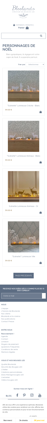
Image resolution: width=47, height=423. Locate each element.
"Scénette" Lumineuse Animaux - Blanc (23, 156)
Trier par (21, 64)
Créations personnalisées (11, 372)
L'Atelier (4, 369)
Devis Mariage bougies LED (12, 375)
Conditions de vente (9, 349)
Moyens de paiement (10, 344)
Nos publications (8, 319)
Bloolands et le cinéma (10, 316)
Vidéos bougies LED (9, 380)
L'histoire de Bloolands (10, 311)
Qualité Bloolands (8, 364)
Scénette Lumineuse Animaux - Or (23, 206)
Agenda (4, 336)
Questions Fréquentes (10, 347)
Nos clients (5, 314)
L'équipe (4, 308)
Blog (9, 395)
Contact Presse (7, 321)
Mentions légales (8, 352)
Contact (4, 339)
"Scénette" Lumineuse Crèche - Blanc (23, 106)
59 (8, 110)
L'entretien (5, 377)
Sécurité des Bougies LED (12, 367)
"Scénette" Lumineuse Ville (23, 256)
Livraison (5, 341)
